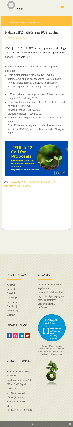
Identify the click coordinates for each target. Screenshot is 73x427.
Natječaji (33, 22)
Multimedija (13, 310)
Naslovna (13, 22)
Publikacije (12, 306)
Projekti (11, 293)
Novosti (23, 22)
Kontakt (11, 314)
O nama (11, 285)
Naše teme (12, 302)
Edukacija (12, 297)
